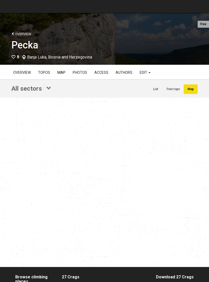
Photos (80, 72)
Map (61, 72)
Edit (145, 72)
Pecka (24, 45)
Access (101, 72)
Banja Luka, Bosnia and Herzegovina (59, 57)
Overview (21, 34)
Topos (44, 72)
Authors (124, 72)
